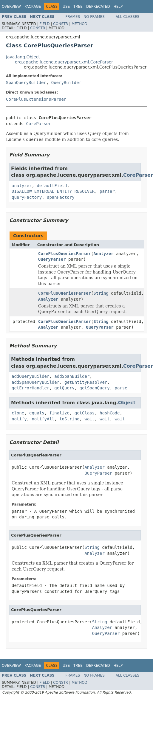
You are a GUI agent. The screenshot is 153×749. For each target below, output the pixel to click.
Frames (73, 17)
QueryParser (52, 259)
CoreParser (38, 123)
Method (79, 24)
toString (69, 419)
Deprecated (98, 6)
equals (36, 413)
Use (66, 6)
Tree (78, 6)
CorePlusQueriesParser (64, 253)
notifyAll (43, 419)
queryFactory (27, 197)
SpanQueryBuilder (26, 82)
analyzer (22, 185)
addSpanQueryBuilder (35, 382)
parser (107, 191)
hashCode (110, 413)
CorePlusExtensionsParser (36, 99)
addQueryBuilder (30, 376)
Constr (60, 24)
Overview (11, 6)
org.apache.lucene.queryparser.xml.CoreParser (64, 62)
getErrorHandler (30, 388)
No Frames (94, 17)
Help (118, 6)
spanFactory (61, 197)
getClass (85, 413)
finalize (59, 413)
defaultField (52, 185)
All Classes (127, 17)
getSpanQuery (95, 388)
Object (127, 402)
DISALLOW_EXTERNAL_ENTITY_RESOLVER (53, 191)
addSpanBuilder (71, 376)
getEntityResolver (85, 382)
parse (121, 388)
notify (19, 419)
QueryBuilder (66, 82)
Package (32, 6)
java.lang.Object (23, 57)
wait (89, 419)
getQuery (64, 388)
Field (44, 24)
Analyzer (103, 253)
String (101, 293)
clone (18, 413)
